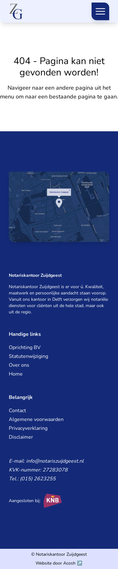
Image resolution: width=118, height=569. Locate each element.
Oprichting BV (25, 347)
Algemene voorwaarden (36, 419)
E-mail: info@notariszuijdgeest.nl (46, 461)
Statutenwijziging (28, 356)
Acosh (69, 563)
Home (16, 373)
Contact (17, 410)
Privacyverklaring (28, 428)
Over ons (19, 365)
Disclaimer (21, 437)
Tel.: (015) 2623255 (32, 478)
